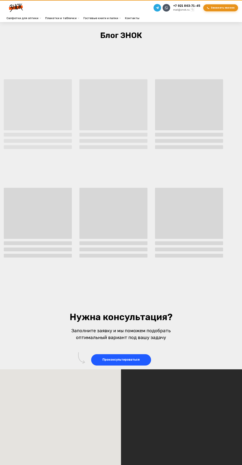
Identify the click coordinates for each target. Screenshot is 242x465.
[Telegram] (156, 10)
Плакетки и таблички (62, 21)
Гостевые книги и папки (102, 21)
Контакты (132, 21)
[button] (121, 363)
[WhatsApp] (165, 10)
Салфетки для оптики (23, 21)
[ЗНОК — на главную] (20, 9)
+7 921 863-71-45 (185, 7)
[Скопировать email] (191, 12)
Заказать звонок (219, 9)
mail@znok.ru (180, 11)
